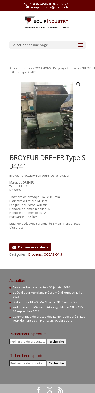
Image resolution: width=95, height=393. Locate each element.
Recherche (56, 341)
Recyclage (59, 68)
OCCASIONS (43, 68)
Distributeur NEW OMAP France (34, 302)
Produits (26, 68)
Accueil (14, 68)
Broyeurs (75, 68)
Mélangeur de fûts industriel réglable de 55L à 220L (48, 307)
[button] (78, 84)
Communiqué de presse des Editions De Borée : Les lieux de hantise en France (49, 318)
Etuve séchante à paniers (31, 287)
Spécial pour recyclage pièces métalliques (42, 292)
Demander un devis (30, 247)
